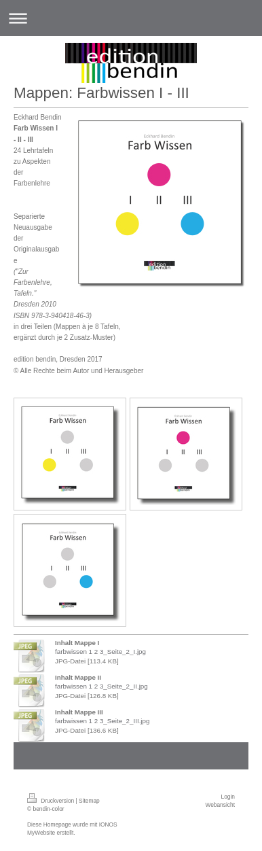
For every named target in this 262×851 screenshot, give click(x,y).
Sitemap (89, 800)
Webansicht (220, 804)
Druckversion (51, 800)
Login (228, 796)
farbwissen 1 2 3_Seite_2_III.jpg (102, 721)
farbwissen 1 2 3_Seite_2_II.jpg (101, 686)
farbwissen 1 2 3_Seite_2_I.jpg (100, 651)
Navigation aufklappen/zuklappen (131, 18)
